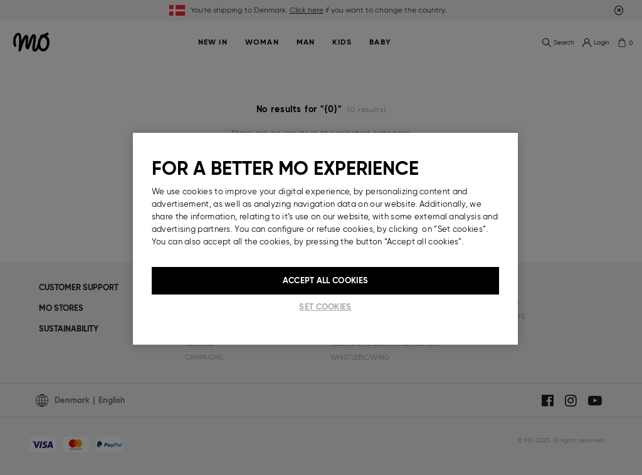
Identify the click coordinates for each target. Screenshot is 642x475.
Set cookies (325, 306)
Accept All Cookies (325, 280)
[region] (325, 239)
